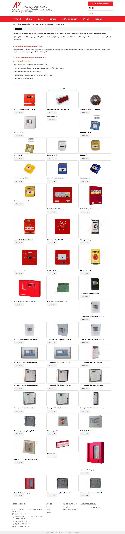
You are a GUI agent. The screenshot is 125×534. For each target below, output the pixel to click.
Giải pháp (86, 19)
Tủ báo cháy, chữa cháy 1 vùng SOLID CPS (25, 431)
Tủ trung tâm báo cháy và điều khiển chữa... (26, 362)
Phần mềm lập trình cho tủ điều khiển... (90, 109)
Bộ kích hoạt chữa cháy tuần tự (55, 271)
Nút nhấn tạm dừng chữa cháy (55, 240)
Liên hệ (48, 515)
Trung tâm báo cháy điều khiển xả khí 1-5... (26, 459)
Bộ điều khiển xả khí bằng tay (22, 493)
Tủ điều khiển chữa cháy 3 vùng (55, 209)
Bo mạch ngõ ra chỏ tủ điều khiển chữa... (58, 301)
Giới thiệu (29, 19)
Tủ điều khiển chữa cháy (20, 132)
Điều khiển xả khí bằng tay (87, 470)
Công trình (49, 512)
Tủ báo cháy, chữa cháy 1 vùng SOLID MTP (91, 493)
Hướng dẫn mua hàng (69, 507)
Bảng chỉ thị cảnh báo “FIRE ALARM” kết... (58, 109)
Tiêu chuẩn (99, 19)
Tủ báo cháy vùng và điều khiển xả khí (24, 109)
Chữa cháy (54, 19)
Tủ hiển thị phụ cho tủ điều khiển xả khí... (25, 301)
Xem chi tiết (19, 112)
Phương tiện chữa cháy (70, 19)
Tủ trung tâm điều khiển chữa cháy (89, 293)
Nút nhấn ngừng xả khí (86, 271)
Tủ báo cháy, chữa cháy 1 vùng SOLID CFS (58, 493)
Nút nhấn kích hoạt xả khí (21, 178)
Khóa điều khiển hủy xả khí (21, 201)
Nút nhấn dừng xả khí (85, 132)
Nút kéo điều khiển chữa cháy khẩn (23, 240)
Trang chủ (17, 19)
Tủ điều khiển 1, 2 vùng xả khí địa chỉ (90, 209)
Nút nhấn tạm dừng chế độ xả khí (56, 178)
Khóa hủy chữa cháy (85, 240)
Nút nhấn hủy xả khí (52, 116)
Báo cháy (41, 19)
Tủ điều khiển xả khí (85, 431)
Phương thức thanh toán (69, 509)
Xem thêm (62, 88)
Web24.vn (76, 532)
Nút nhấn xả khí (18, 155)
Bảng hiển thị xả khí (52, 453)
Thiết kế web (67, 532)
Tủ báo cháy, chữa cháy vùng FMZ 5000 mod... (92, 316)
